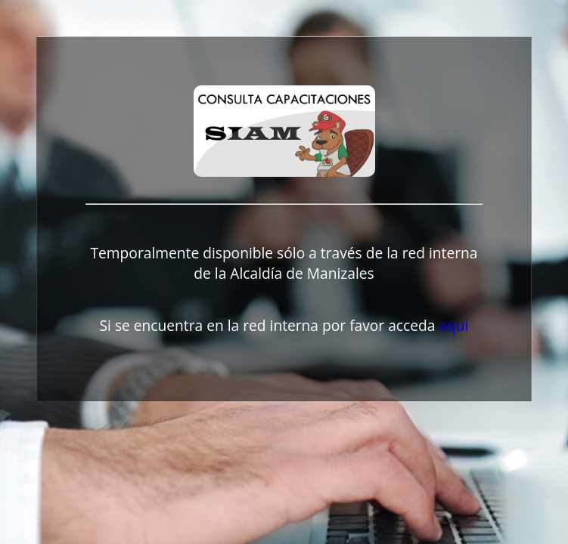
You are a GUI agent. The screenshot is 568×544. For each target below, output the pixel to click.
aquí (453, 325)
